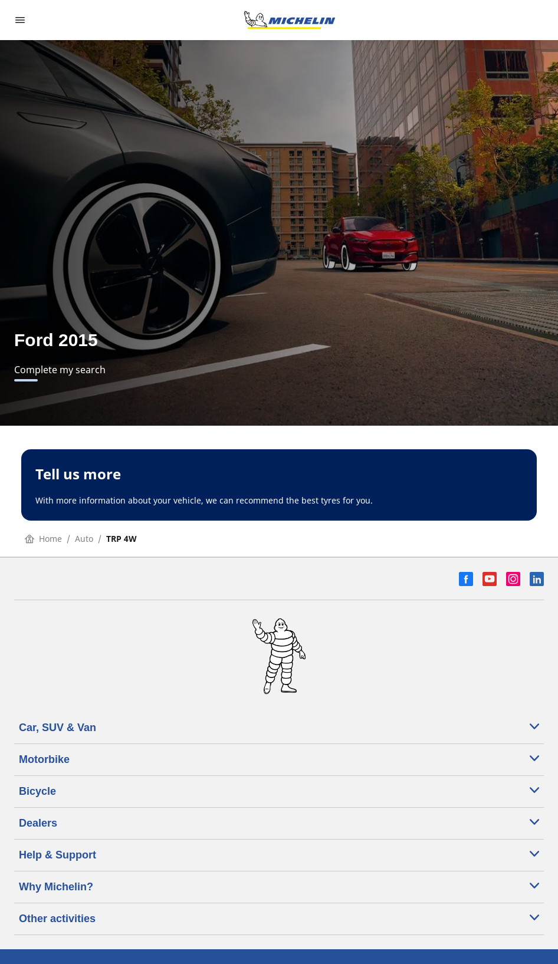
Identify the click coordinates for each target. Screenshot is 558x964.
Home (43, 538)
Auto (84, 538)
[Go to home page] (289, 20)
